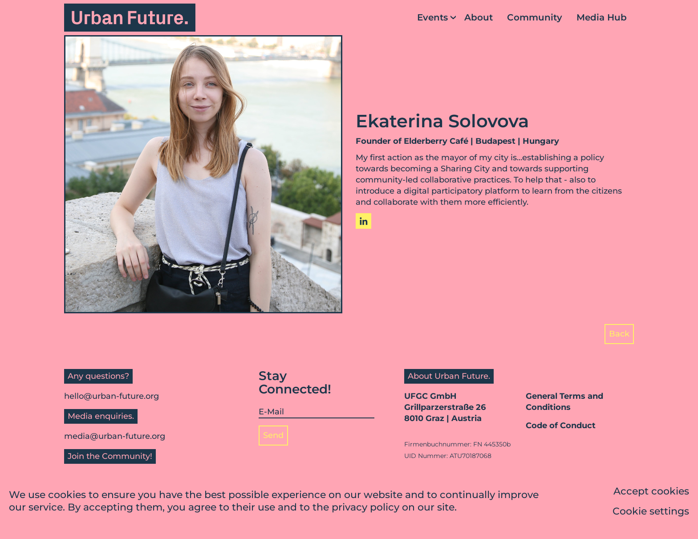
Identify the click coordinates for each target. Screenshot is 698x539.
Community (534, 17)
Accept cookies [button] (651, 491)
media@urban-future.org (114, 436)
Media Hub (601, 17)
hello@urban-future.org (111, 396)
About (478, 17)
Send (273, 435)
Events (432, 17)
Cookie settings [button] (651, 511)
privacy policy (365, 508)
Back (619, 334)
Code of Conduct (561, 425)
